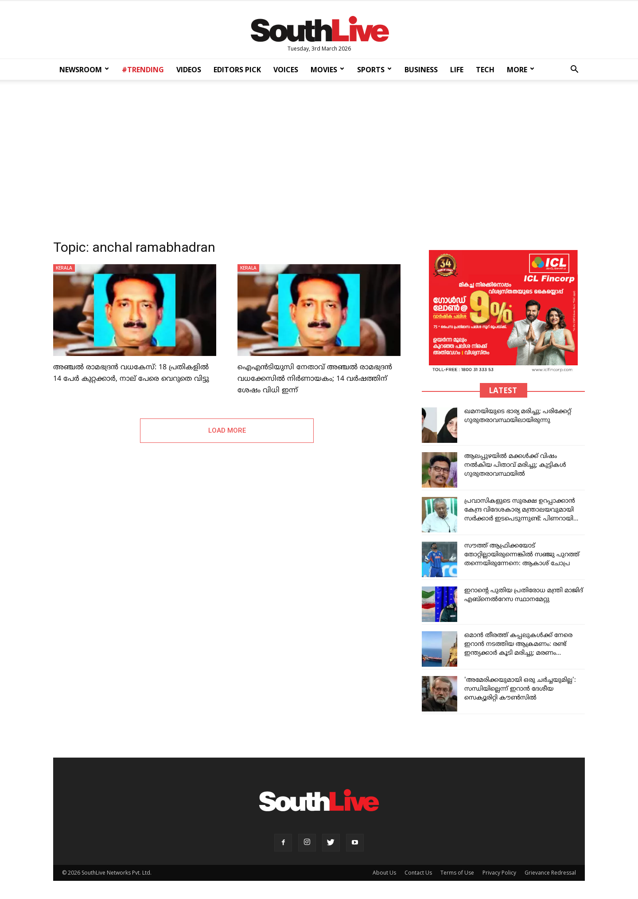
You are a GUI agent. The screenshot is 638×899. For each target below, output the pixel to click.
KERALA (64, 268)
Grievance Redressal (550, 872)
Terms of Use (457, 872)
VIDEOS (188, 69)
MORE (520, 69)
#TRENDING (143, 69)
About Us (384, 872)
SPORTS (374, 69)
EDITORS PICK (237, 69)
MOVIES (327, 69)
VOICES (285, 69)
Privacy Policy (499, 872)
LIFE (456, 69)
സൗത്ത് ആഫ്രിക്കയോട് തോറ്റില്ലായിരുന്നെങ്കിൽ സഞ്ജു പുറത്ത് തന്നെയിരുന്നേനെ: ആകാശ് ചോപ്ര (522, 554)
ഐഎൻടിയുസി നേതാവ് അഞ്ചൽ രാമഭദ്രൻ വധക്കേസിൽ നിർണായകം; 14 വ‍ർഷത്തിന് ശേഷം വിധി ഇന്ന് (314, 379)
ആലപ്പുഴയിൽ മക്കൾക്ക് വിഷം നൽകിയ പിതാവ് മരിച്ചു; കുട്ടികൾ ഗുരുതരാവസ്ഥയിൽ (515, 465)
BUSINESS (421, 69)
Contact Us (418, 872)
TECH (485, 69)
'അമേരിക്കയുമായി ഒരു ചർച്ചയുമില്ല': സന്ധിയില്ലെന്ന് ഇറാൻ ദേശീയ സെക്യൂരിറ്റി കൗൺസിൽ (520, 689)
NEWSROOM (84, 69)
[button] (574, 70)
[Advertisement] (319, 157)
